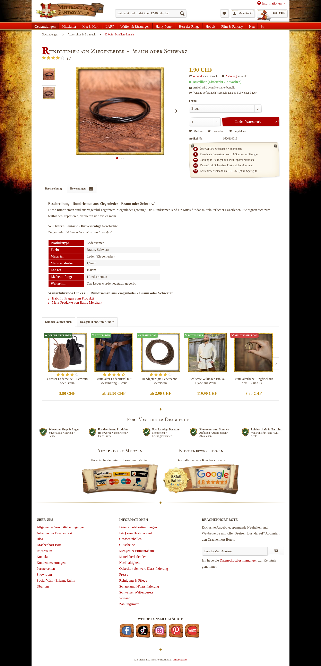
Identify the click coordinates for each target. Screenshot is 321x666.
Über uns (43, 586)
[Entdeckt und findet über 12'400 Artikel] (150, 13)
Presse (123, 574)
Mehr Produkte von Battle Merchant (75, 302)
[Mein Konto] (243, 13)
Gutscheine (127, 545)
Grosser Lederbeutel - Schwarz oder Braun (67, 381)
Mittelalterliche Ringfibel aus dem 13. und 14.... (253, 381)
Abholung (231, 76)
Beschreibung (53, 188)
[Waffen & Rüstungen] (135, 26)
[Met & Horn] (90, 26)
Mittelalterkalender (132, 557)
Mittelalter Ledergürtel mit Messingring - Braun (113, 381)
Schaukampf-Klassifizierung (139, 586)
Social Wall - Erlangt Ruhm (56, 580)
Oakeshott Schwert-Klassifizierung (143, 569)
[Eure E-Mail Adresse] (235, 551)
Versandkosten (180, 659)
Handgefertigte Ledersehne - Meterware (160, 381)
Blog (40, 539)
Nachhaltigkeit (129, 563)
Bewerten (216, 131)
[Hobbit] (210, 26)
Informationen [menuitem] (270, 3)
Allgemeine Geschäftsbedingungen (61, 527)
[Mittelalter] (69, 26)
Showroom (44, 574)
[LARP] (109, 26)
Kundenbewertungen (51, 563)
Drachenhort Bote (49, 545)
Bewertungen (81, 189)
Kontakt (42, 557)
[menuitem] (150, 13)
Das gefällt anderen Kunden (97, 321)
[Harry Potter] (164, 26)
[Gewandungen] (45, 26)
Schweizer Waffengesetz (136, 592)
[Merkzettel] (224, 13)
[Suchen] (182, 13)
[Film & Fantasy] (232, 26)
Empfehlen (237, 131)
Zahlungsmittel (129, 604)
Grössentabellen (130, 539)
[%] (262, 26)
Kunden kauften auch (58, 321)
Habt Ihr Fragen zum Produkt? (71, 298)
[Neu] (252, 26)
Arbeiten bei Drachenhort (54, 533)
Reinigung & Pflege (133, 580)
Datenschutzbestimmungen (138, 527)
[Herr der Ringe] (189, 26)
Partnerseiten (46, 569)
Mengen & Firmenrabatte (137, 551)
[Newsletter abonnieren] (276, 551)
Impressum (44, 551)
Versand (197, 76)
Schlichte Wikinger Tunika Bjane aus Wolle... (207, 381)
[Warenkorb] (272, 13)
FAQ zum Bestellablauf (135, 533)
